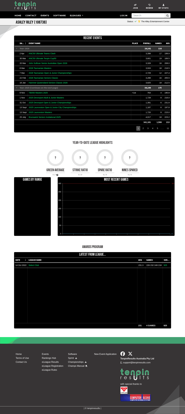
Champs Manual (78, 366)
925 (165, 265)
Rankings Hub (49, 358)
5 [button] (157, 128)
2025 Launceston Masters (40, 112)
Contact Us (21, 362)
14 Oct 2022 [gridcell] (20, 265)
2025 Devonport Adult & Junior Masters (46, 98)
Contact (30, 15)
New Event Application (105, 354)
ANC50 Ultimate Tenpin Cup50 (42, 58)
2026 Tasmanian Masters (40, 68)
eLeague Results (50, 362)
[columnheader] (23, 43)
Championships (77, 362)
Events (45, 15)
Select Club (34, 265)
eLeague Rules (49, 370)
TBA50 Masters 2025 (38, 93)
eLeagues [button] (76, 15)
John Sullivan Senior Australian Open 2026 (48, 63)
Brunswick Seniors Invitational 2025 (45, 117)
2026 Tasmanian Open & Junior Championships (50, 73)
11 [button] (168, 128)
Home (18, 15)
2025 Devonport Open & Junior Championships (50, 102)
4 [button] (152, 128)
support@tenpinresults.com (137, 362)
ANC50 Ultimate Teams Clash (42, 53)
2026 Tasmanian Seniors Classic (43, 78)
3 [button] (147, 128)
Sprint (72, 358)
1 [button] (138, 128)
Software (59, 15)
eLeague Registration (52, 366)
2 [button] (143, 128)
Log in (123, 15)
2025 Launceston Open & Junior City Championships (52, 107)
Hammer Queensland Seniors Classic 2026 (48, 83)
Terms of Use (22, 358)
